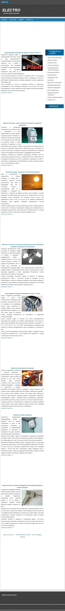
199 (33, 534)
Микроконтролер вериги (54, 85)
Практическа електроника (55, 57)
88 (20, 534)
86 (16, 534)
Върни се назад (7, 534)
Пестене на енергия (53, 65)
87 (18, 534)
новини (21, 19)
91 (25, 534)
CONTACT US (29, 19)
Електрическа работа (53, 72)
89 (21, 534)
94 (29, 534)
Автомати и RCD (52, 62)
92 (26, 534)
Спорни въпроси (52, 75)
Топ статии (12, 19)
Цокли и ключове (52, 60)
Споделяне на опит (53, 77)
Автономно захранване (54, 87)
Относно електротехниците (55, 97)
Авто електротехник (53, 90)
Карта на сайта (6, 599)
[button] (5, 2)
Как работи (51, 80)
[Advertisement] (32, 36)
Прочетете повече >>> (7, 92)
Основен (4, 19)
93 (28, 534)
